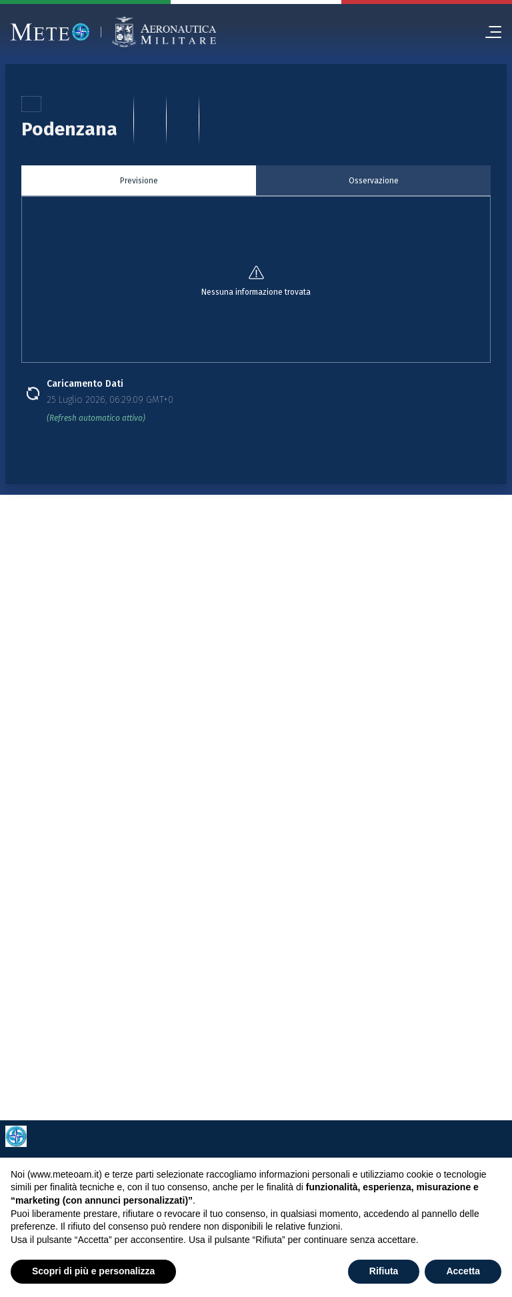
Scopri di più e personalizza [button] (93, 1271)
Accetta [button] (463, 1271)
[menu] (488, 32)
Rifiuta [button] (384, 1271)
